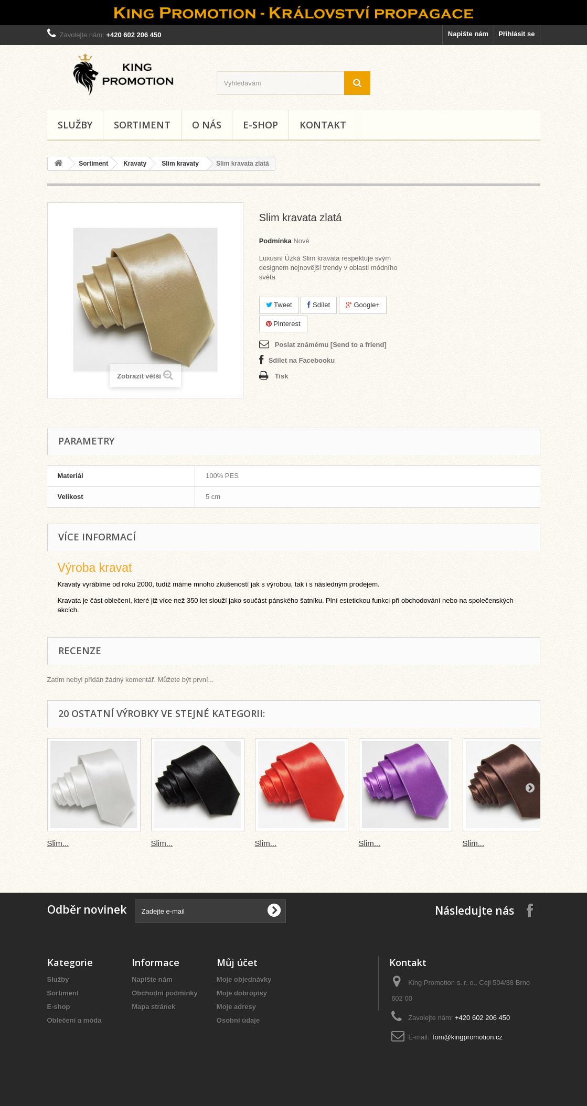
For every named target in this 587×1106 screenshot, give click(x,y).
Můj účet (237, 962)
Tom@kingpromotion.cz (467, 1037)
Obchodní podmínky (165, 993)
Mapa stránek (153, 1007)
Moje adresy (236, 1007)
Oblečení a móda (74, 1020)
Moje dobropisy (242, 993)
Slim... (58, 843)
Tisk (282, 376)
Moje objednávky (244, 979)
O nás (206, 124)
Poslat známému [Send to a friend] (331, 345)
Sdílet (318, 305)
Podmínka (275, 241)
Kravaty (134, 163)
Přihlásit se (516, 34)
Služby (75, 124)
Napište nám (468, 34)
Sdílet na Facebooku (302, 360)
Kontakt (323, 124)
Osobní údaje (238, 1020)
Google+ (363, 305)
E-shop (260, 124)
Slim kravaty (180, 163)
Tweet (279, 305)
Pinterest (283, 324)
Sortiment (142, 124)
